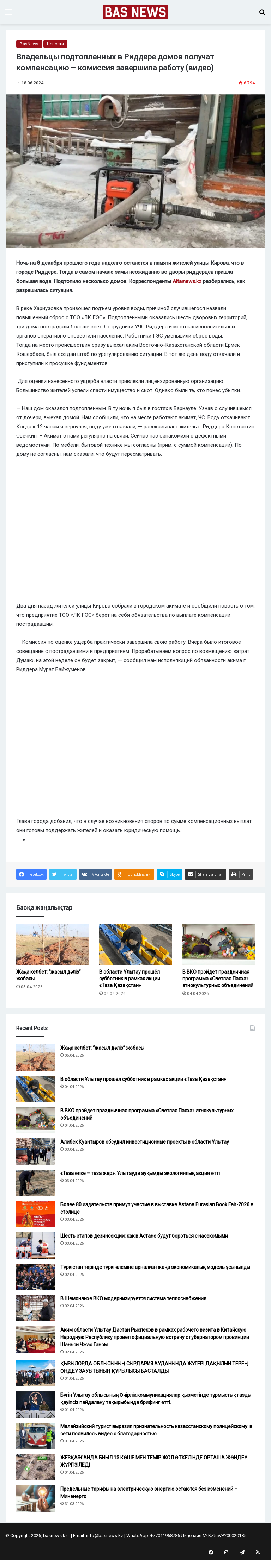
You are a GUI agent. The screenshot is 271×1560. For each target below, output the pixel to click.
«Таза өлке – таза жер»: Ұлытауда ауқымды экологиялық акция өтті (140, 1173)
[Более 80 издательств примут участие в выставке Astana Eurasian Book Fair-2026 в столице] (35, 1214)
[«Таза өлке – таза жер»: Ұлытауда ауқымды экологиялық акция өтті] (35, 1183)
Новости (55, 44)
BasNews (29, 44)
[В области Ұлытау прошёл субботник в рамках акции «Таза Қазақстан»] (135, 944)
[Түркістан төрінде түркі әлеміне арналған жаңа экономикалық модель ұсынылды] (35, 1277)
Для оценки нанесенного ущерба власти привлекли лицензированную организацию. (120, 381)
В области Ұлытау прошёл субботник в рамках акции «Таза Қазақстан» (129, 978)
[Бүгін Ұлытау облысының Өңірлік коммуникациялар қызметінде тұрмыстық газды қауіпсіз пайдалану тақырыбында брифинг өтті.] (35, 1404)
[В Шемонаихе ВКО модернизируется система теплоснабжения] (35, 1308)
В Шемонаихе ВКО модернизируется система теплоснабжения (133, 1298)
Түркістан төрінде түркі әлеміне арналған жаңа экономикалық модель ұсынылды (155, 1267)
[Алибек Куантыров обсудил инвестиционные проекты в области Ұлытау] (35, 1151)
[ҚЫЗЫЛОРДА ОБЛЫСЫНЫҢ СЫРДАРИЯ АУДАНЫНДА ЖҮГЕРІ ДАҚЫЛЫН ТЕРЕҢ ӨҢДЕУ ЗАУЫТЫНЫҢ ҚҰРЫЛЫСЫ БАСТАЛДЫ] (35, 1373)
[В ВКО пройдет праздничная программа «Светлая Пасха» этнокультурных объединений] (218, 944)
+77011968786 (165, 1535)
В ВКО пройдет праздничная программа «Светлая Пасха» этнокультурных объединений (217, 978)
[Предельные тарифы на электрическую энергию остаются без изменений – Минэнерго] (35, 1498)
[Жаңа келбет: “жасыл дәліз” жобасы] (52, 944)
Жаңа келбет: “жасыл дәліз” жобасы (102, 1048)
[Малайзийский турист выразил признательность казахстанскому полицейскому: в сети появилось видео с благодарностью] (35, 1436)
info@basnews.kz (104, 1535)
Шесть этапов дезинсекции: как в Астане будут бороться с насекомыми (144, 1236)
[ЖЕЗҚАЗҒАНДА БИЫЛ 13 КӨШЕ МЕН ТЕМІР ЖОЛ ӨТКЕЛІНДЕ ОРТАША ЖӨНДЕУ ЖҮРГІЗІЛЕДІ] (35, 1467)
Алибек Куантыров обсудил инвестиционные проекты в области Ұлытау (144, 1142)
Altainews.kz (187, 281)
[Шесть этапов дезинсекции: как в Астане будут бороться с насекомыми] (35, 1245)
